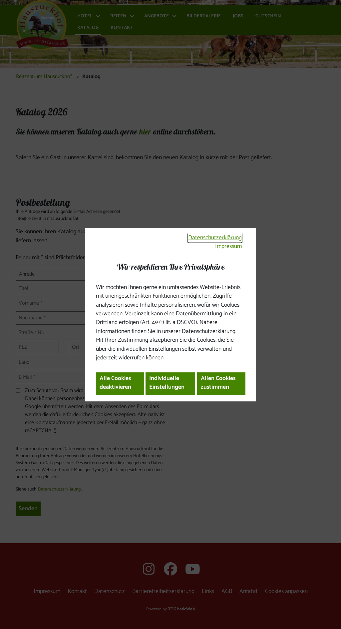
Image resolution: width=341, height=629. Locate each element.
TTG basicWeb (181, 609)
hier (145, 131)
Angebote (156, 16)
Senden (28, 509)
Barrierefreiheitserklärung (163, 591)
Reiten (118, 16)
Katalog (88, 28)
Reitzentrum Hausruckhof (44, 76)
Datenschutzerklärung (215, 238)
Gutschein (268, 16)
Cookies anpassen (286, 591)
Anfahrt (248, 591)
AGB (226, 591)
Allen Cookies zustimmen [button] (218, 383)
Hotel (85, 16)
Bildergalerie (203, 16)
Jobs (238, 16)
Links (208, 591)
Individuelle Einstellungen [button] (166, 383)
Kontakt (122, 28)
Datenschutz (109, 591)
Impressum (228, 246)
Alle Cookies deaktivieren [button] (115, 383)
